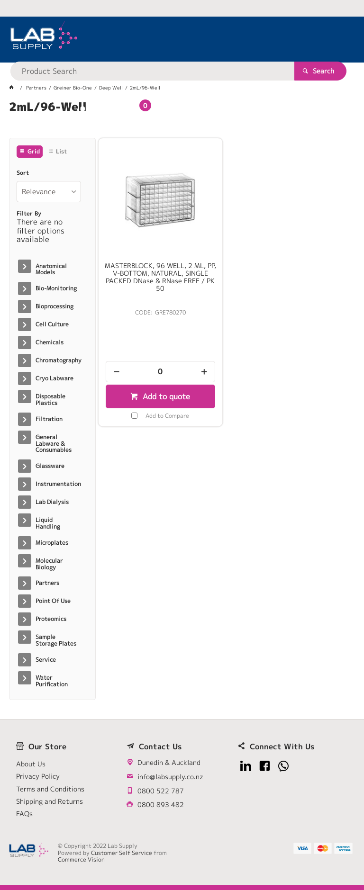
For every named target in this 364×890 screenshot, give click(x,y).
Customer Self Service (121, 853)
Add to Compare (167, 416)
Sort (23, 173)
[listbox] (49, 191)
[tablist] (182, 118)
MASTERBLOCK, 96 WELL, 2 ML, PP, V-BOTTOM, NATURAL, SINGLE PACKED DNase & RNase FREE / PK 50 (160, 277)
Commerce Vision (81, 859)
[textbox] (174, 37)
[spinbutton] (160, 371)
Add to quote (165, 396)
